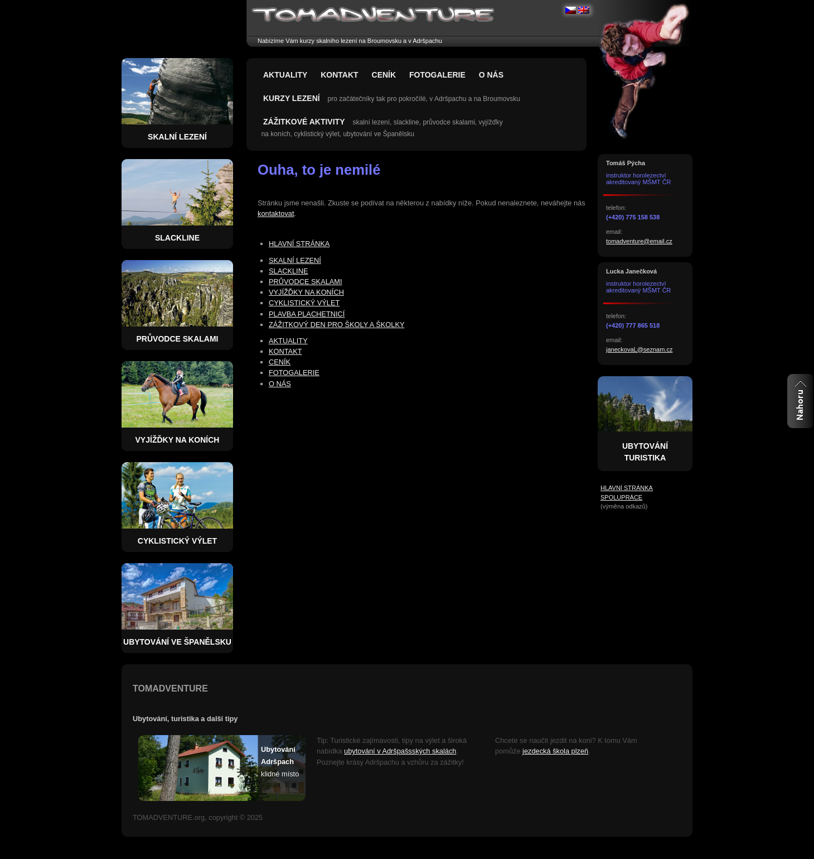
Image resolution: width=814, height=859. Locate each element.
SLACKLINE (288, 271)
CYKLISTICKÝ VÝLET (304, 303)
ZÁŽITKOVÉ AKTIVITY (304, 121)
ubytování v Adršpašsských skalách (400, 751)
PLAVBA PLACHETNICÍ (307, 314)
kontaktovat (276, 213)
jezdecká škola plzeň (555, 751)
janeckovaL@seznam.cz (639, 349)
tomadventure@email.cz (639, 241)
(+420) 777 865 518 (633, 325)
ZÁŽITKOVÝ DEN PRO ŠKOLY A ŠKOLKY (336, 324)
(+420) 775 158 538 (633, 217)
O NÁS (491, 74)
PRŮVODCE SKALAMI (305, 281)
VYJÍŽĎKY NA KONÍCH (306, 292)
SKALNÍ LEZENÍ (295, 260)
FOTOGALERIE (437, 74)
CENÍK (384, 74)
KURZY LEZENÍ (291, 98)
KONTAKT (339, 74)
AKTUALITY (285, 74)
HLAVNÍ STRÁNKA (299, 243)
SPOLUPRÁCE (621, 497)
